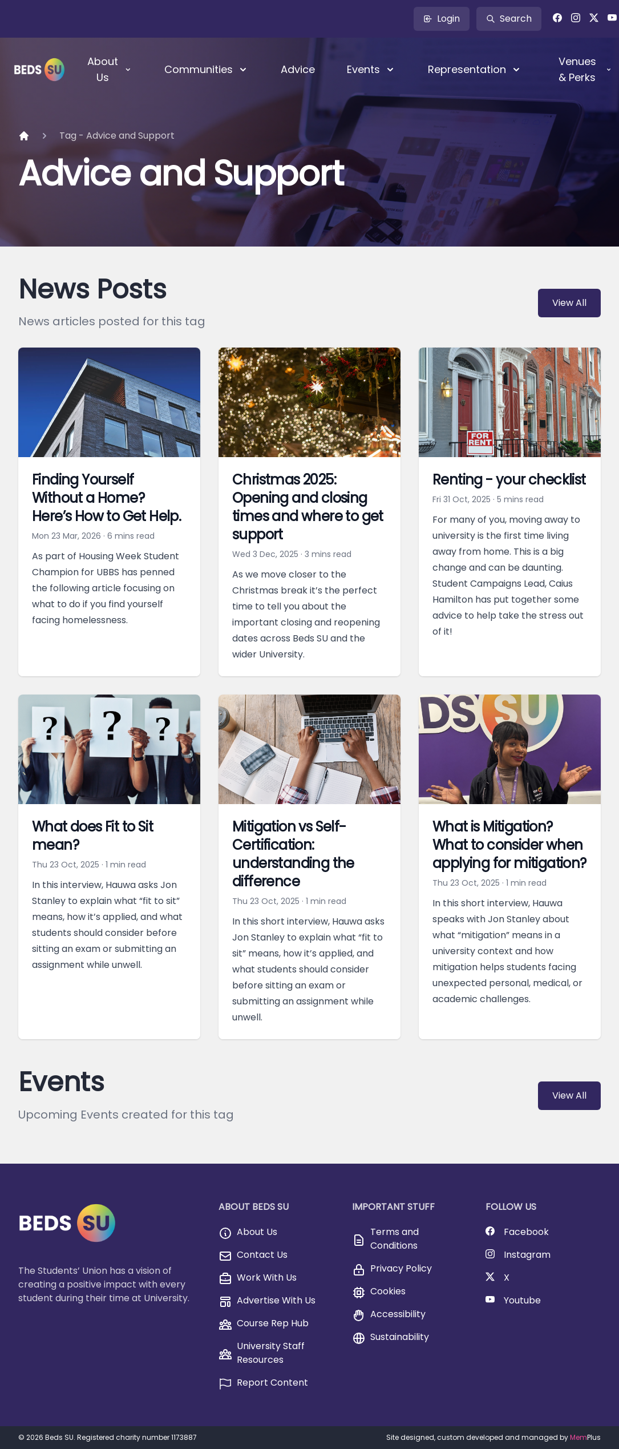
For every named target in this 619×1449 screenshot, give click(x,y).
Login (441, 18)
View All (569, 302)
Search (509, 18)
